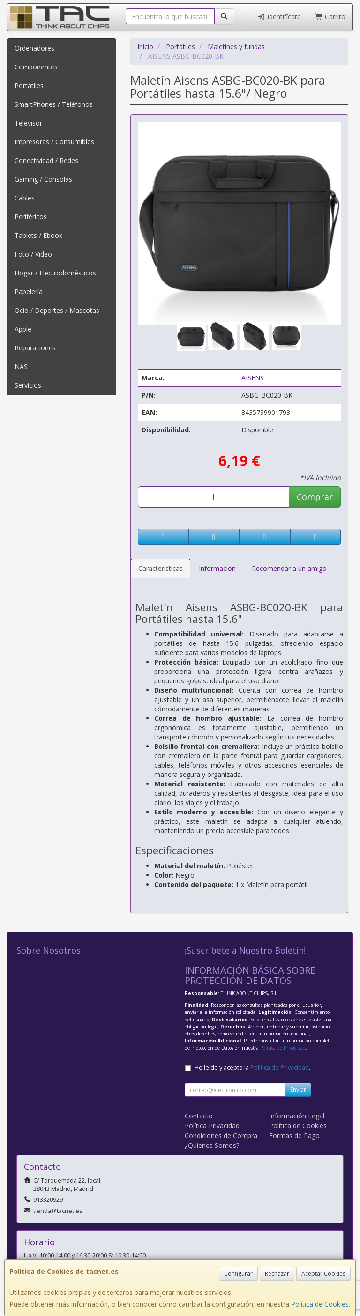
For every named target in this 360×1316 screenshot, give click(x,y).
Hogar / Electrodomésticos (55, 272)
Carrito (330, 16)
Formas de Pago (294, 1135)
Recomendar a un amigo (289, 568)
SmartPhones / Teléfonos (54, 104)
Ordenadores (34, 48)
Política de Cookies (320, 1304)
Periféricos (31, 216)
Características (160, 568)
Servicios (28, 385)
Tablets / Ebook (38, 235)
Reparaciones (35, 347)
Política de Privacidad (283, 1047)
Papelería (29, 291)
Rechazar (277, 1274)
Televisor (28, 122)
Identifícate (279, 16)
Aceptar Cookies (323, 1274)
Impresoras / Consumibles (54, 141)
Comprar (315, 497)
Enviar (298, 1090)
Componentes (36, 66)
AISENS (252, 377)
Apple (23, 329)
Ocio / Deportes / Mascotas (57, 310)
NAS (21, 366)
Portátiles (29, 85)
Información (217, 568)
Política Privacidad (212, 1125)
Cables (25, 197)
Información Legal (296, 1115)
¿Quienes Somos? (212, 1145)
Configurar (238, 1274)
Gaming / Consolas (43, 179)
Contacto (199, 1115)
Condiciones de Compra (221, 1135)
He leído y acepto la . (252, 1068)
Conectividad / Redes (46, 160)
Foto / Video (33, 254)
